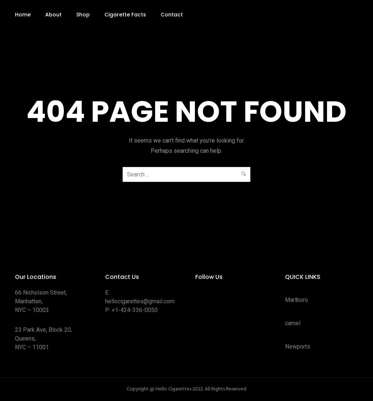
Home (23, 14)
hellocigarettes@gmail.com (139, 301)
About (53, 14)
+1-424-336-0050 (135, 310)
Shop (83, 14)
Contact (172, 14)
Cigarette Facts (125, 14)
